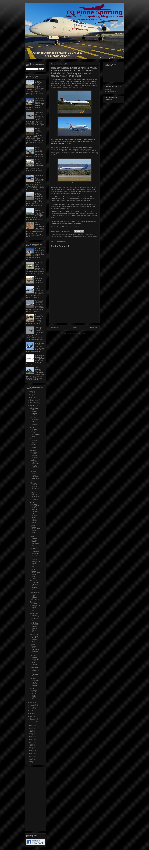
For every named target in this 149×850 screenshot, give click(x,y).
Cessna (74, 234)
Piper (65, 236)
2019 (30, 736)
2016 (30, 745)
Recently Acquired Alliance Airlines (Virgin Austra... (33, 443)
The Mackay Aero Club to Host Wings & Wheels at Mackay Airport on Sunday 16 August (35, 319)
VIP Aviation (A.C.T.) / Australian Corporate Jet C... (34, 411)
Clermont (80, 234)
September (34, 702)
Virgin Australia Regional (90, 236)
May (31, 713)
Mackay (60, 236)
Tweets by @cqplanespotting (110, 90)
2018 (30, 739)
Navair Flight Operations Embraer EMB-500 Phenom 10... (34, 627)
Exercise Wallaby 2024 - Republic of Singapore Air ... (34, 648)
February (33, 719)
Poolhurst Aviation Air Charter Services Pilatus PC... (34, 421)
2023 (30, 725)
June (32, 710)
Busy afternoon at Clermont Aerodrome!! (39, 279)
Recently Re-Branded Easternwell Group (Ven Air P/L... (34, 617)
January (33, 722)
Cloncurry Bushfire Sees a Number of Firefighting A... (34, 476)
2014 (30, 750)
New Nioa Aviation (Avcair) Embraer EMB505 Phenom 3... (34, 518)
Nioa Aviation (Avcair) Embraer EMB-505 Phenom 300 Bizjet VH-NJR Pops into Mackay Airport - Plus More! (35, 292)
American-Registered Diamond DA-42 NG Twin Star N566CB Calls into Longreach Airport (35, 152)
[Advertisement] (74, 308)
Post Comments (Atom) (79, 333)
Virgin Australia (77, 236)
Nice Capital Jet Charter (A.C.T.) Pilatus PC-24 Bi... (34, 638)
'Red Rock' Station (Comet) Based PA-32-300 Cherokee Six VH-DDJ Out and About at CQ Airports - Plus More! (35, 268)
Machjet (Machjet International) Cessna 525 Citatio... (35, 496)
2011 (30, 759)
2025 (30, 395)
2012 (30, 756)
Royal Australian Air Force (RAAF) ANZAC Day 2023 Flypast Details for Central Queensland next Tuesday (35, 214)
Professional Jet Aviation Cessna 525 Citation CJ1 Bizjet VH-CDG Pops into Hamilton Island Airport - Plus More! (35, 306)
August (32, 705)
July (31, 708)
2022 (30, 728)
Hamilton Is (54, 236)
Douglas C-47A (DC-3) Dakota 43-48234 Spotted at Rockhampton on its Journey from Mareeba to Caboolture (35, 166)
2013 (30, 753)
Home (75, 328)
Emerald (86, 234)
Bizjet (62, 234)
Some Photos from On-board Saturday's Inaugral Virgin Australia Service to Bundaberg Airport (35, 104)
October (33, 405)
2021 (30, 731)
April (32, 716)
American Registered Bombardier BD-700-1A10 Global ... (34, 464)
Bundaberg (68, 234)
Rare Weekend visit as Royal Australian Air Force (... (35, 595)
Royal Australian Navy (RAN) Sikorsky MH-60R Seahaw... (34, 507)
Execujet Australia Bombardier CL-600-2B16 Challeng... (34, 660)
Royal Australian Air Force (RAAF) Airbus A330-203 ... (35, 432)
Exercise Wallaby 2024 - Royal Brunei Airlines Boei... (35, 529)
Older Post (94, 328)
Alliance (58, 234)
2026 (30, 392)
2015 (30, 748)
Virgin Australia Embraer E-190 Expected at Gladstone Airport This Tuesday (35, 359)
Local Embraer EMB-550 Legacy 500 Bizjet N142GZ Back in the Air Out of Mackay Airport (35, 347)
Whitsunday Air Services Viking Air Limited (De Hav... (35, 486)
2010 (30, 762)
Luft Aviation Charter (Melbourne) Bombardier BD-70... (34, 551)
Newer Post (55, 328)
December (33, 400)
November (33, 403)
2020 (30, 734)
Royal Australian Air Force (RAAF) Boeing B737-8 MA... (34, 694)
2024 (30, 397)
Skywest (70, 236)
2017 (30, 742)
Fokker (92, 234)
